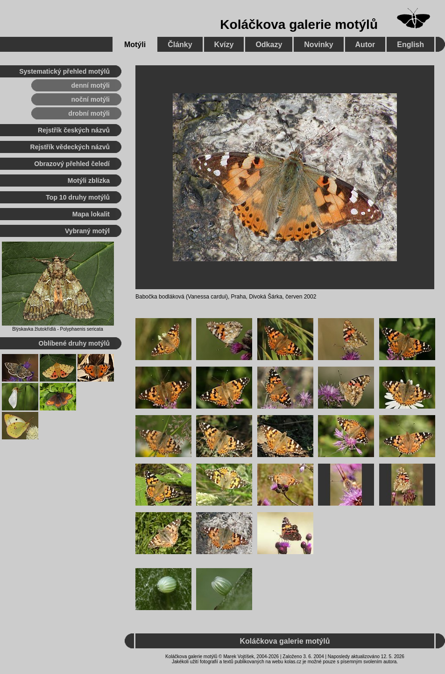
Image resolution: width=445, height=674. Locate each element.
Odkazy (268, 45)
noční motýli (90, 99)
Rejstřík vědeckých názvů (70, 147)
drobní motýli (89, 113)
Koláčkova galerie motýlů (299, 24)
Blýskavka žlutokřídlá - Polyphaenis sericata (57, 329)
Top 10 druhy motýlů (78, 197)
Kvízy (224, 45)
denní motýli (90, 85)
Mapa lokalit (91, 214)
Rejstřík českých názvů (74, 130)
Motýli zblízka (89, 180)
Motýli (135, 45)
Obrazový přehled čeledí (72, 163)
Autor (365, 45)
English (410, 45)
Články (180, 45)
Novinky (318, 45)
